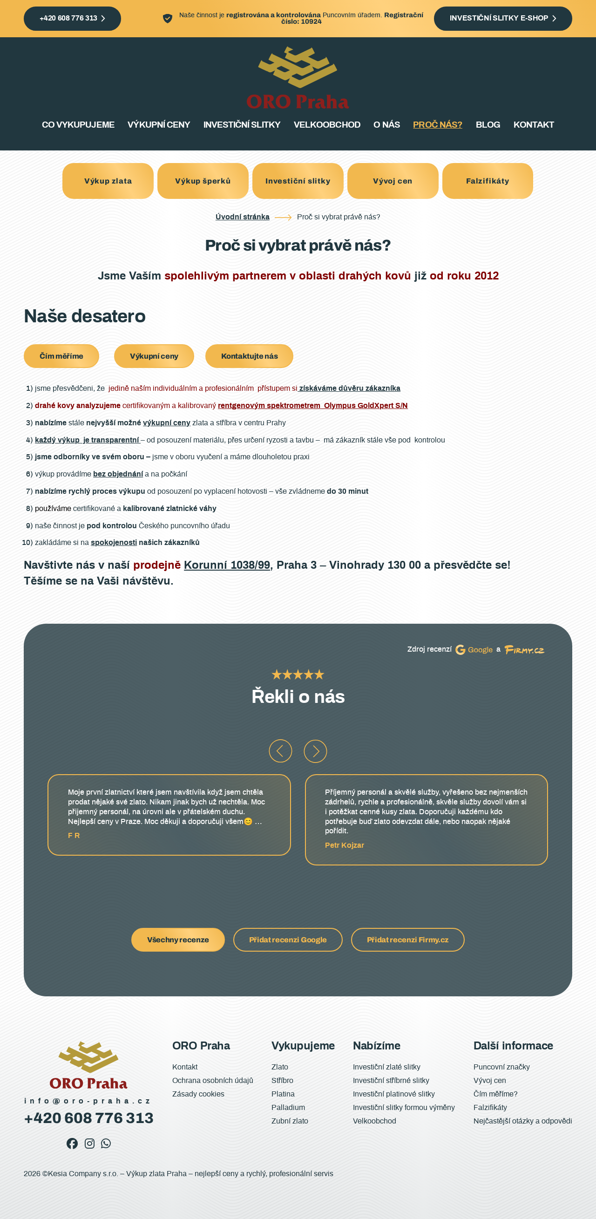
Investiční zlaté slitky (386, 1067)
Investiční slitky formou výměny (404, 1107)
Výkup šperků (203, 181)
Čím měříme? (496, 1094)
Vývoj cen (393, 181)
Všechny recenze (178, 940)
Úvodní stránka (243, 217)
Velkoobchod (327, 125)
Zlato (279, 1067)
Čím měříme (61, 356)
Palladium (288, 1107)
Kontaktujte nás (249, 356)
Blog (488, 125)
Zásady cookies (198, 1094)
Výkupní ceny (159, 125)
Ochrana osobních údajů (212, 1080)
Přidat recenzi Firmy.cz (408, 940)
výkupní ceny (166, 423)
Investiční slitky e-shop (499, 18)
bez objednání (118, 474)
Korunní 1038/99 (227, 565)
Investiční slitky (242, 125)
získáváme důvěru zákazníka (349, 388)
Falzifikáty (487, 181)
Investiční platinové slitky (394, 1094)
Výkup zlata (108, 181)
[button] (280, 751)
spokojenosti (114, 542)
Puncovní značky (502, 1067)
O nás (386, 125)
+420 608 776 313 (68, 18)
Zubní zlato (289, 1121)
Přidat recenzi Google (288, 940)
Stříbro (282, 1080)
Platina (283, 1094)
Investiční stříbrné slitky (391, 1080)
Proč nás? (437, 125)
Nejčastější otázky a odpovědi (523, 1121)
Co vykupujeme (78, 125)
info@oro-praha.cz (88, 1101)
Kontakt (534, 125)
